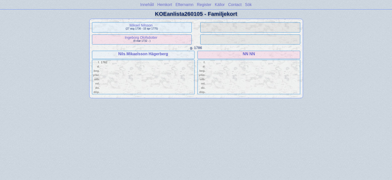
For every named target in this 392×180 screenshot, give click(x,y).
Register (204, 4)
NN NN (249, 54)
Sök (248, 4)
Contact (235, 4)
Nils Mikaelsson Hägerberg (143, 54)
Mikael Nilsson (141, 25)
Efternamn (185, 4)
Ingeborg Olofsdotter (141, 38)
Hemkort (164, 4)
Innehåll (147, 4)
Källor (220, 4)
